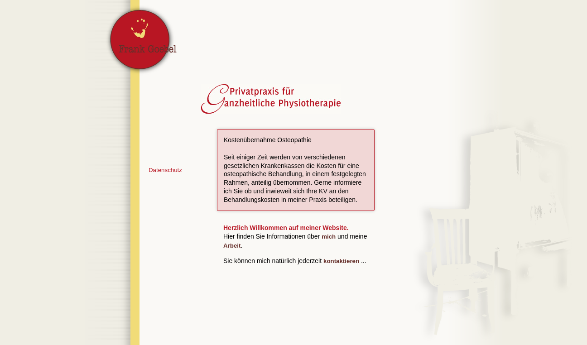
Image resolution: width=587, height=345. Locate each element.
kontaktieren (341, 261)
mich (329, 236)
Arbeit (232, 245)
